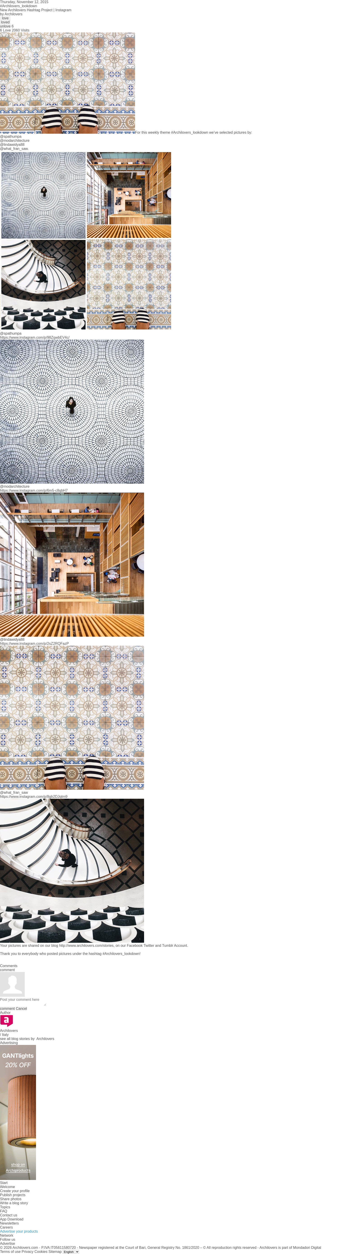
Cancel (21, 1008)
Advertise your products (19, 1231)
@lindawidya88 (12, 145)
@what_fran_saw (14, 149)
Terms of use (10, 1252)
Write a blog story (14, 1203)
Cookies (41, 1252)
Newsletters (9, 1223)
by (11, 14)
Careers (6, 1227)
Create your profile (15, 1191)
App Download (11, 1219)
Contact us (8, 1215)
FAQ (3, 1211)
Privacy (27, 1252)
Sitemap (55, 1252)
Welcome (7, 1187)
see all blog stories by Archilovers (27, 1039)
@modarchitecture (14, 140)
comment (7, 1008)
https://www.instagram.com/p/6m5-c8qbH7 (34, 490)
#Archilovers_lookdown (189, 132)
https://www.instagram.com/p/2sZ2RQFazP (34, 643)
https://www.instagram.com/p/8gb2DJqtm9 (34, 796)
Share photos (10, 1199)
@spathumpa (10, 136)
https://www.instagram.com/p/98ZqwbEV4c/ (35, 337)
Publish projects (12, 1195)
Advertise (7, 1243)
